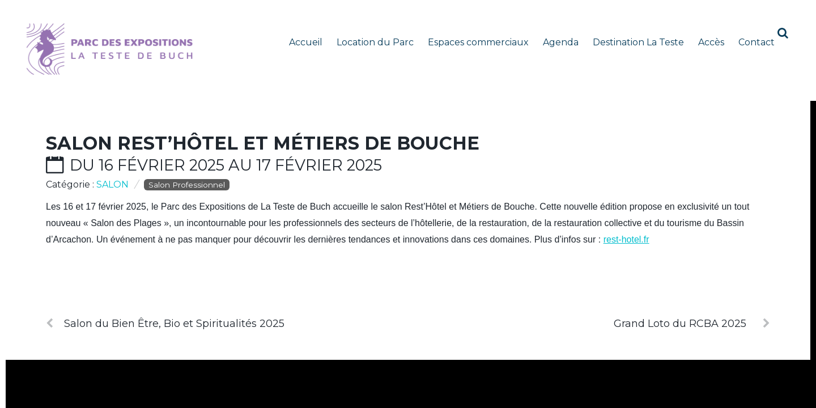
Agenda (561, 42)
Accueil (305, 42)
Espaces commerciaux (478, 42)
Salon (112, 184)
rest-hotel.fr (626, 239)
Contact (756, 42)
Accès (711, 42)
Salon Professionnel (186, 184)
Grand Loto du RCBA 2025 (692, 324)
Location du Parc (375, 42)
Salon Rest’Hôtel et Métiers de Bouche (262, 143)
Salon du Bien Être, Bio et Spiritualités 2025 (165, 324)
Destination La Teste (638, 42)
